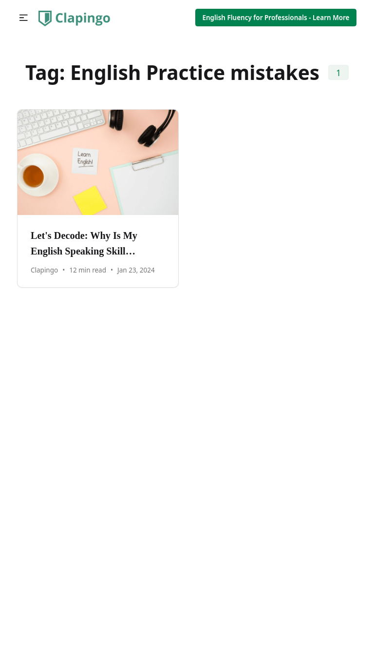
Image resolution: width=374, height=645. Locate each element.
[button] (23, 18)
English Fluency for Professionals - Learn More (275, 17)
